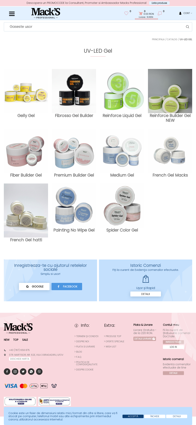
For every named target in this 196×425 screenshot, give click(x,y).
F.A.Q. (79, 357)
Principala (158, 39)
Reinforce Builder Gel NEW (170, 118)
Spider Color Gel (122, 230)
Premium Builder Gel (74, 175)
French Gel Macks (170, 175)
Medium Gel (122, 175)
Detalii (145, 294)
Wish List (111, 347)
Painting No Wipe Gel (74, 230)
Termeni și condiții (87, 336)
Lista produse (159, 3)
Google (34, 286)
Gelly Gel (26, 115)
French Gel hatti (26, 240)
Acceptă (133, 416)
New (6, 340)
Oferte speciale (115, 341)
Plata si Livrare (85, 347)
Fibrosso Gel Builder (74, 115)
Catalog (172, 39)
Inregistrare (173, 342)
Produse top (113, 336)
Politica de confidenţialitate (86, 363)
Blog (79, 352)
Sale (25, 340)
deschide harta (19, 358)
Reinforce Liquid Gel (122, 115)
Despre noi (82, 341)
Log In (173, 347)
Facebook (66, 286)
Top (15, 340)
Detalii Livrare (144, 338)
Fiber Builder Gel (26, 175)
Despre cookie (84, 369)
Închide (154, 416)
